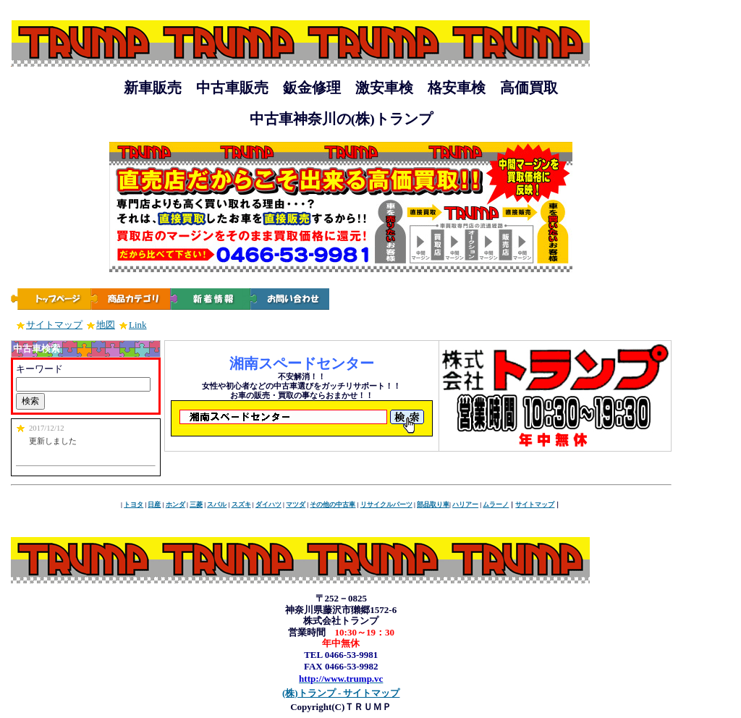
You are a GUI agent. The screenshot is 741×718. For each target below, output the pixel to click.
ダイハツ (268, 504)
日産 (154, 504)
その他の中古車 (332, 504)
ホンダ (175, 504)
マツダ (295, 504)
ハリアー (465, 504)
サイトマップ (49, 324)
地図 (100, 324)
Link (133, 324)
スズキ (241, 504)
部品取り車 (433, 504)
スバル (216, 504)
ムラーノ (496, 504)
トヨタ (133, 504)
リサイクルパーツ (386, 504)
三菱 (196, 504)
